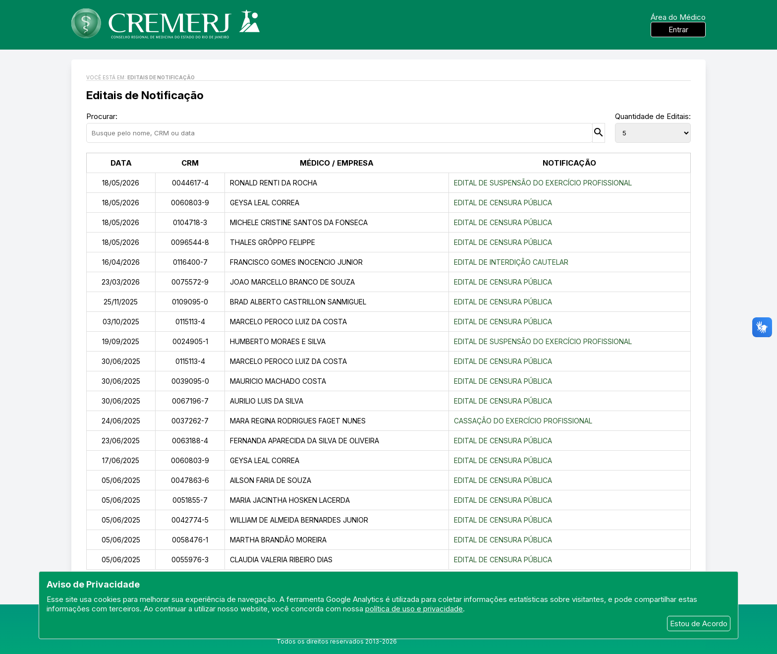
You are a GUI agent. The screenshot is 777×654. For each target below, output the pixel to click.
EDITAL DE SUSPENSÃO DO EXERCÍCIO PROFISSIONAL (543, 182)
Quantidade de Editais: (653, 116)
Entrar (678, 29)
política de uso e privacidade (414, 608)
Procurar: (101, 116)
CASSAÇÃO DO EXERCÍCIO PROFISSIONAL (523, 420)
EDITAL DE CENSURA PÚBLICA (503, 202)
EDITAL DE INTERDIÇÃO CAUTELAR (511, 262)
